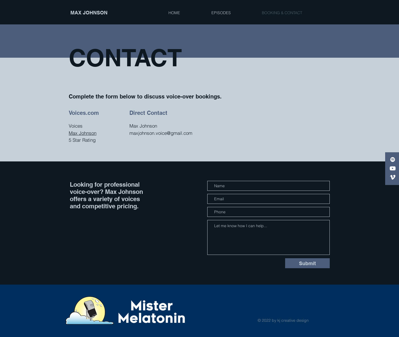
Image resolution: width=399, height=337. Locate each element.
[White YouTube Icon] (392, 168)
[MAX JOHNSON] (96, 12)
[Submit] (307, 263)
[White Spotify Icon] (392, 159)
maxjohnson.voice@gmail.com (160, 133)
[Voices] (392, 177)
